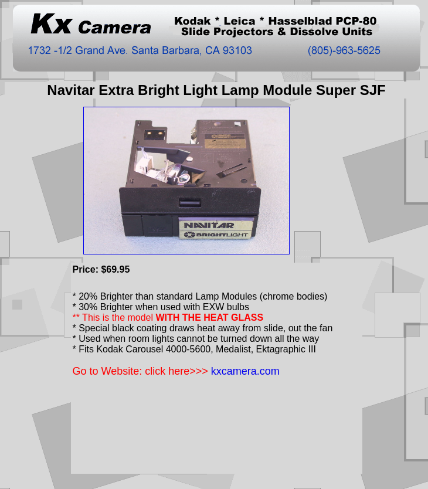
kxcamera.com (245, 371)
